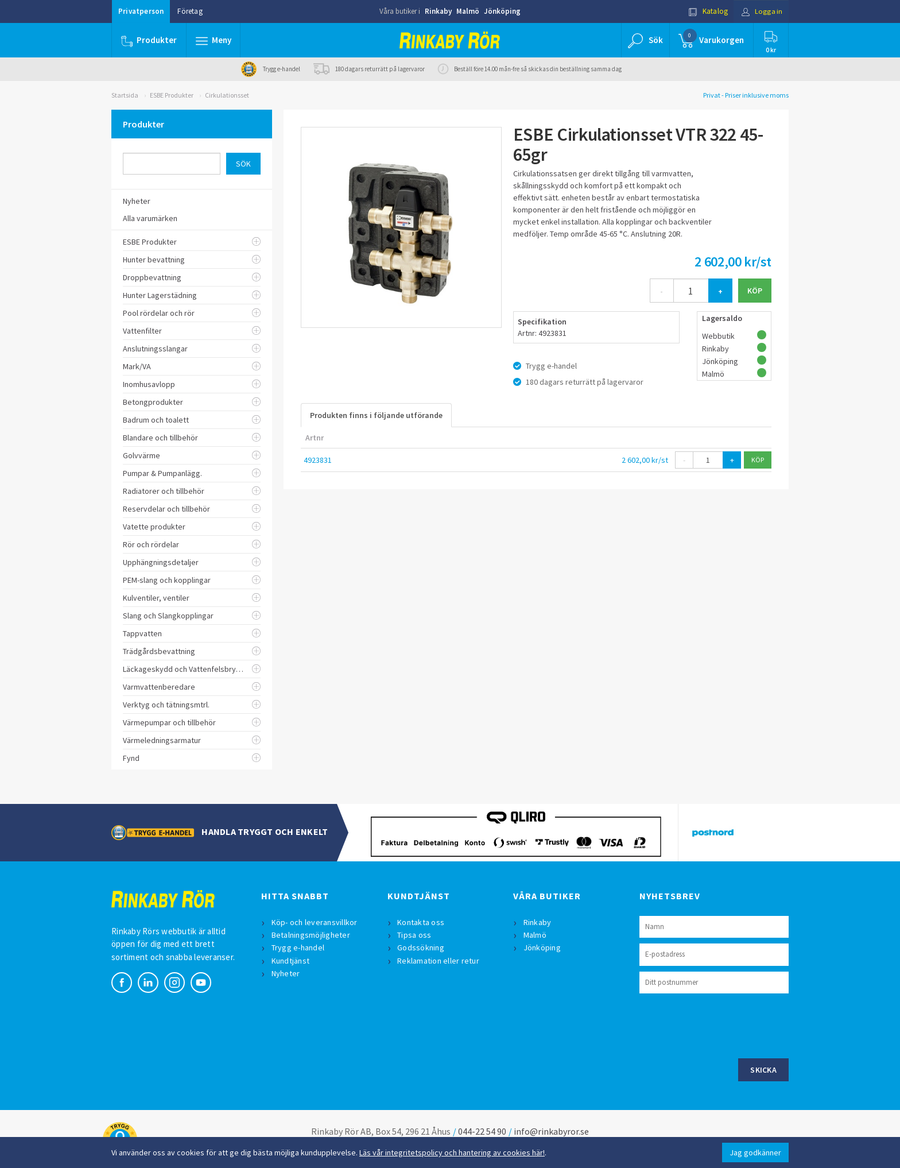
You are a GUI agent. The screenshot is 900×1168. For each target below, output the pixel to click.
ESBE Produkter (171, 95)
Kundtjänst (290, 961)
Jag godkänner (755, 1152)
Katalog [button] (706, 11)
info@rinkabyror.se (551, 1131)
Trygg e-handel (298, 947)
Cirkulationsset (227, 95)
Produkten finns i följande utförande (376, 415)
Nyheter (285, 973)
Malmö (467, 11)
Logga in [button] (760, 11)
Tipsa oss (415, 935)
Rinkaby (438, 11)
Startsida (124, 95)
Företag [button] (189, 11)
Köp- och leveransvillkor (314, 922)
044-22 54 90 (482, 1131)
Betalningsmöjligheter (310, 935)
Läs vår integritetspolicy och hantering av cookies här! (452, 1152)
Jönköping (502, 11)
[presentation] (726, 1024)
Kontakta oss (421, 922)
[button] (213, 40)
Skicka (763, 1070)
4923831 (318, 460)
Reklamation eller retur (439, 961)
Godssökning (421, 947)
